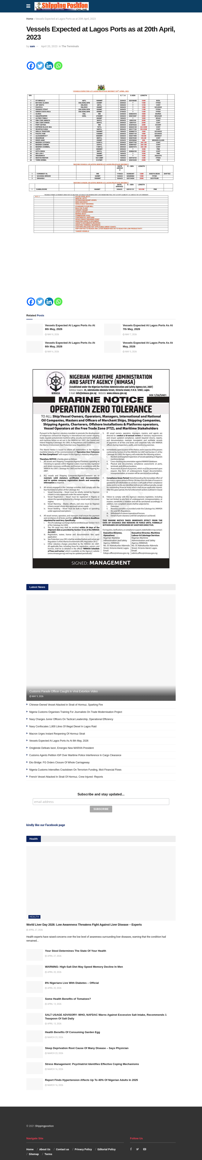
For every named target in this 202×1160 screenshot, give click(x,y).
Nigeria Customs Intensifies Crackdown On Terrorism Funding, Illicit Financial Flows (75, 769)
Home (29, 18)
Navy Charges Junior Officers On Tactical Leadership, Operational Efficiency (71, 719)
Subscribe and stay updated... (101, 794)
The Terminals (70, 46)
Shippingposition (44, 1118)
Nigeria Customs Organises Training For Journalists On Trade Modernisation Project (75, 712)
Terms (48, 1146)
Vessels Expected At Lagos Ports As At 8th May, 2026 (58, 740)
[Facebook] (31, 65)
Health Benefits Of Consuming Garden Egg (72, 1024)
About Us (44, 1141)
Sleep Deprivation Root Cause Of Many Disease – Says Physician (86, 1040)
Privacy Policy (83, 1141)
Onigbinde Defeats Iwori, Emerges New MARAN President (61, 748)
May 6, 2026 (52, 352)
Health (34, 909)
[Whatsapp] (58, 65)
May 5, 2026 (130, 352)
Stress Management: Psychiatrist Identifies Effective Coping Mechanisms (92, 1056)
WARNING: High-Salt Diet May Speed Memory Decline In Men (84, 959)
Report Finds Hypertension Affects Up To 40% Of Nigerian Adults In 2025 (91, 1072)
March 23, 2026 (54, 1030)
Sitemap (34, 1146)
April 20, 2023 (49, 46)
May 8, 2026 (52, 334)
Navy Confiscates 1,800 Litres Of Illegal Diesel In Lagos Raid (62, 726)
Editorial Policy (106, 1141)
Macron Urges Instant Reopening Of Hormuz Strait (57, 733)
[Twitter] (40, 65)
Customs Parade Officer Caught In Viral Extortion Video (63, 691)
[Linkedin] (49, 65)
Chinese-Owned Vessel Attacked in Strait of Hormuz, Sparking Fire (66, 704)
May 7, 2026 (130, 334)
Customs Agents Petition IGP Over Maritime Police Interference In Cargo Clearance (75, 755)
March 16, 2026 (54, 1062)
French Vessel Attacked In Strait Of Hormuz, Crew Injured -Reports (66, 776)
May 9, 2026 (36, 696)
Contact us (62, 1141)
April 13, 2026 (53, 996)
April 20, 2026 (53, 964)
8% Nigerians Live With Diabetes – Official (72, 975)
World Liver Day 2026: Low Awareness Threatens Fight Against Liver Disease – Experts (84, 917)
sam (32, 46)
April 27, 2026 (34, 922)
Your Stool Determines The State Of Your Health (75, 943)
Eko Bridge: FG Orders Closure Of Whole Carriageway (59, 762)
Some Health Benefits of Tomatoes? (68, 991)
